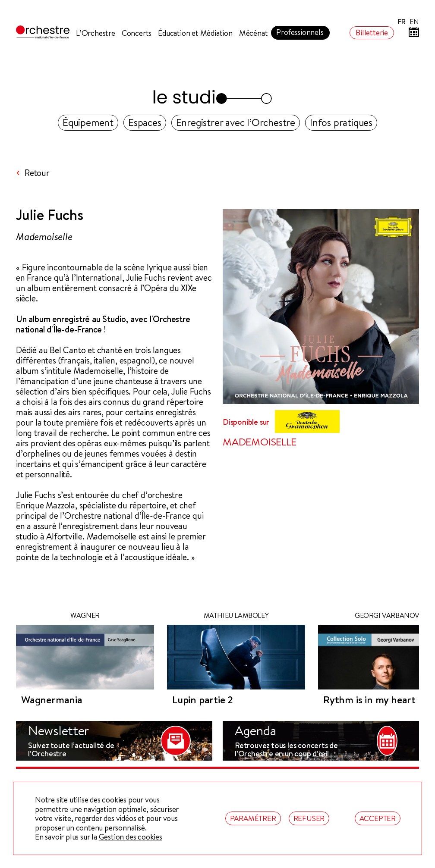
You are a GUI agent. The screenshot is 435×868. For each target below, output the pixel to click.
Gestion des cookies (130, 837)
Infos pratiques (341, 122)
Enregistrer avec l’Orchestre (235, 122)
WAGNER (85, 615)
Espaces (144, 122)
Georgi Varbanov (387, 615)
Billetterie (372, 32)
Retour (37, 173)
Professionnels (299, 32)
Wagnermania (51, 699)
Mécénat (253, 33)
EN (414, 21)
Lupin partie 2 (202, 699)
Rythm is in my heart (369, 699)
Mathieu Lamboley (236, 615)
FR (402, 21)
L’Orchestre (95, 33)
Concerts (136, 33)
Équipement (88, 122)
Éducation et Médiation (195, 33)
